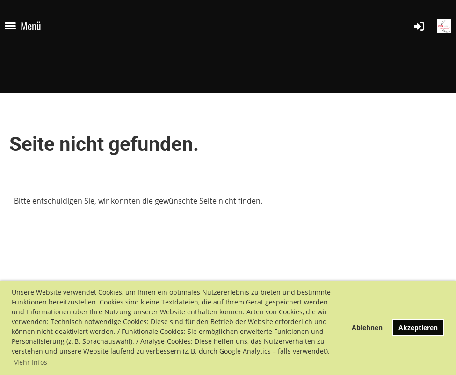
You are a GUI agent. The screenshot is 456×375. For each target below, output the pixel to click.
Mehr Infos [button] (30, 362)
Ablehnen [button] (367, 327)
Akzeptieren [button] (418, 327)
